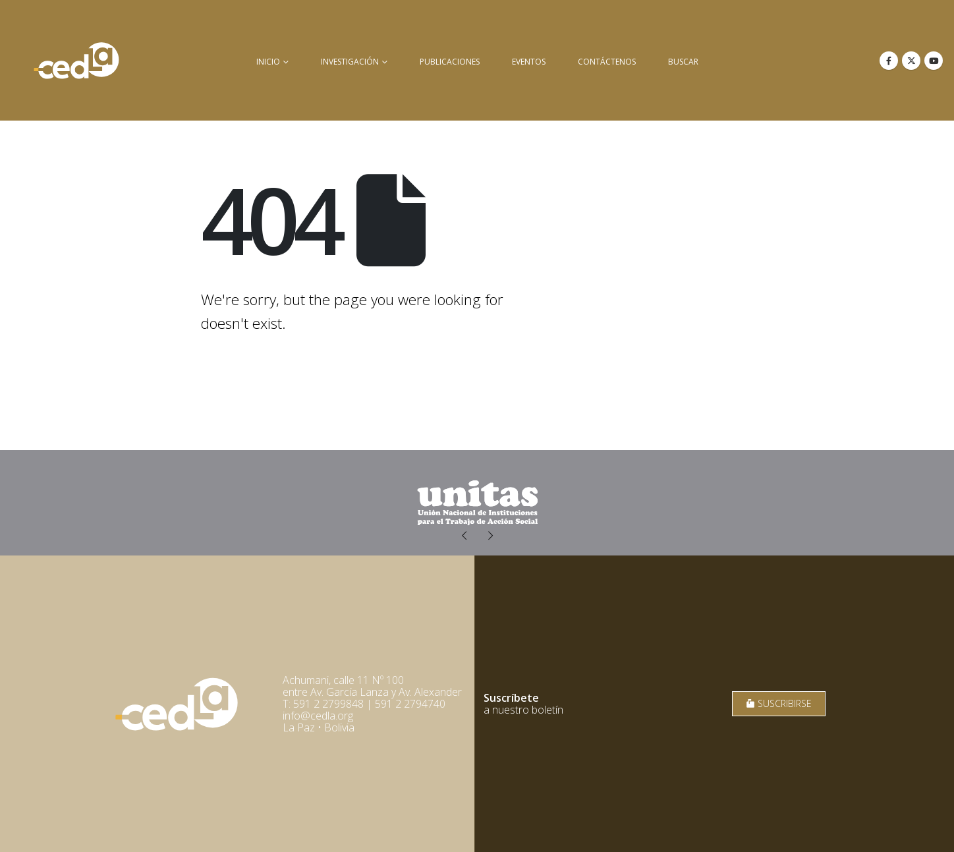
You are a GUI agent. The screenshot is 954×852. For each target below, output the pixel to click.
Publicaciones (450, 61)
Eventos (529, 61)
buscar (683, 61)
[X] (911, 60)
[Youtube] (933, 60)
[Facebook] (889, 60)
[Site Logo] (76, 60)
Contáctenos (607, 61)
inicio (268, 61)
